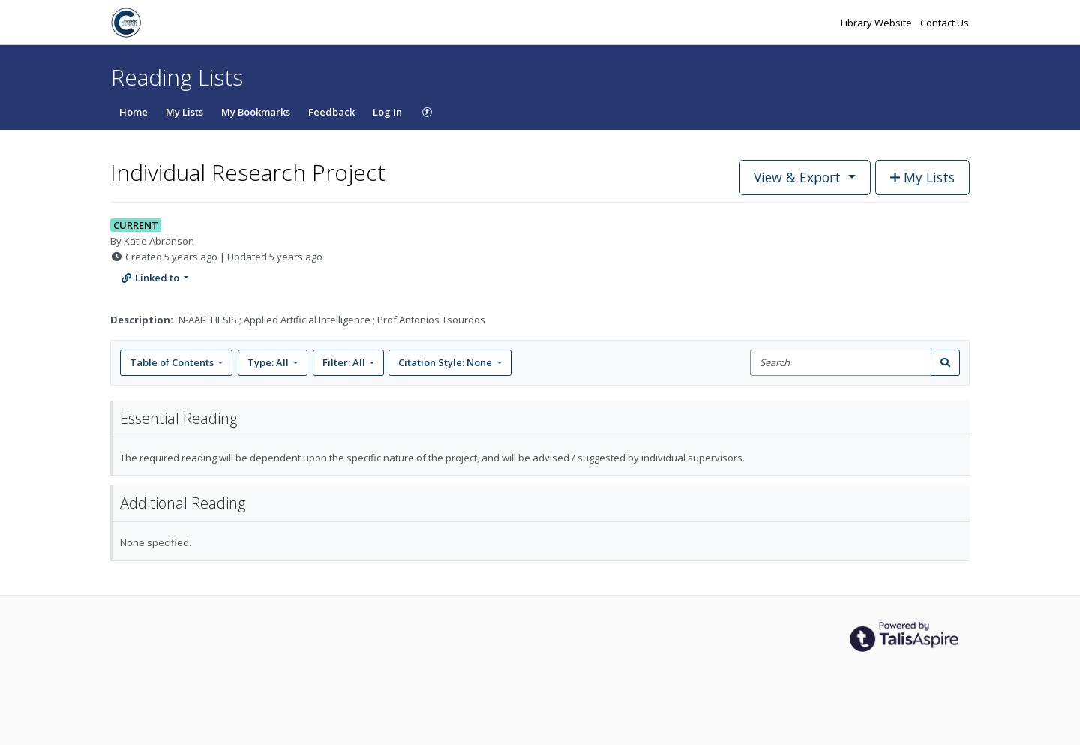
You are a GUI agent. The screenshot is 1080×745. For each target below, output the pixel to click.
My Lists (184, 112)
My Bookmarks (255, 112)
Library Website (877, 22)
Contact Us (944, 22)
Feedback (331, 112)
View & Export (799, 177)
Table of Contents (173, 362)
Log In (387, 112)
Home (133, 112)
